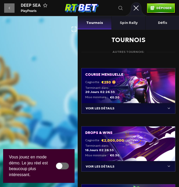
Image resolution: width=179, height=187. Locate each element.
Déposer (164, 8)
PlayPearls (29, 11)
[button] (9, 8)
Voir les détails (100, 108)
